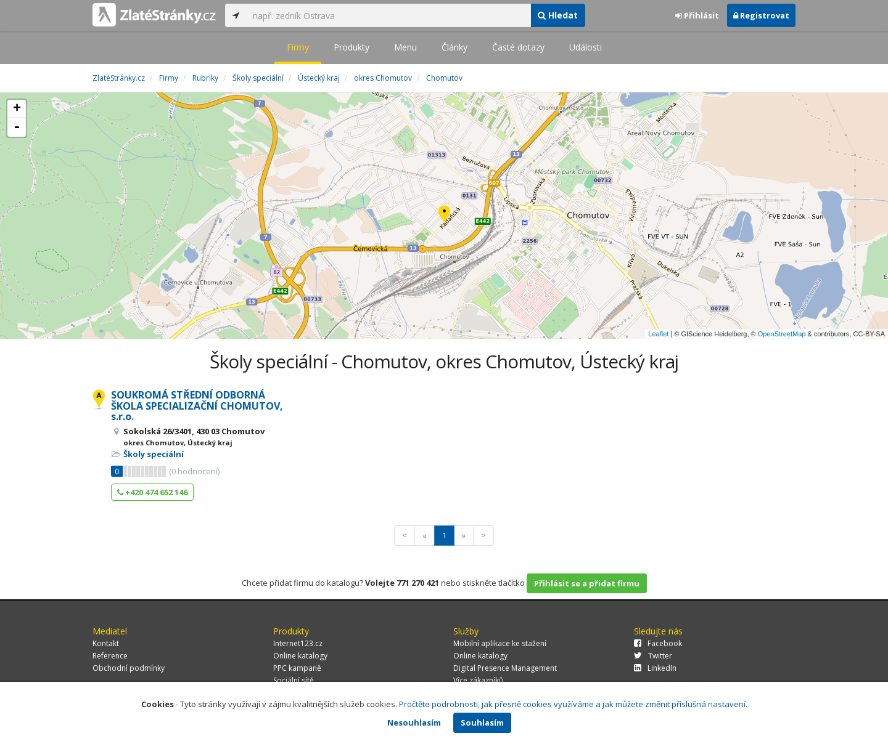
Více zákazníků (478, 680)
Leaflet (658, 334)
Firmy (298, 47)
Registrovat (761, 15)
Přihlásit (697, 15)
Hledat (558, 15)
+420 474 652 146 (152, 492)
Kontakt (105, 643)
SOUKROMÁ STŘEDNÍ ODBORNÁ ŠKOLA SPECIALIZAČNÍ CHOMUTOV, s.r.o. (197, 405)
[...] (388, 15)
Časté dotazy (518, 47)
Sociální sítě (293, 680)
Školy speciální (153, 454)
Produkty (351, 47)
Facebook (658, 643)
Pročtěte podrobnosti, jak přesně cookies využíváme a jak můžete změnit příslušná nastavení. (573, 704)
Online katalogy (300, 655)
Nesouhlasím (414, 722)
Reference (110, 655)
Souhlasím (482, 722)
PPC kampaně (297, 668)
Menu (405, 47)
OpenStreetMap (782, 334)
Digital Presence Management (505, 668)
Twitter (653, 655)
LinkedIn (655, 668)
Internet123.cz (298, 643)
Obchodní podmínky (128, 668)
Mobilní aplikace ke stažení (499, 643)
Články (454, 47)
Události (585, 47)
